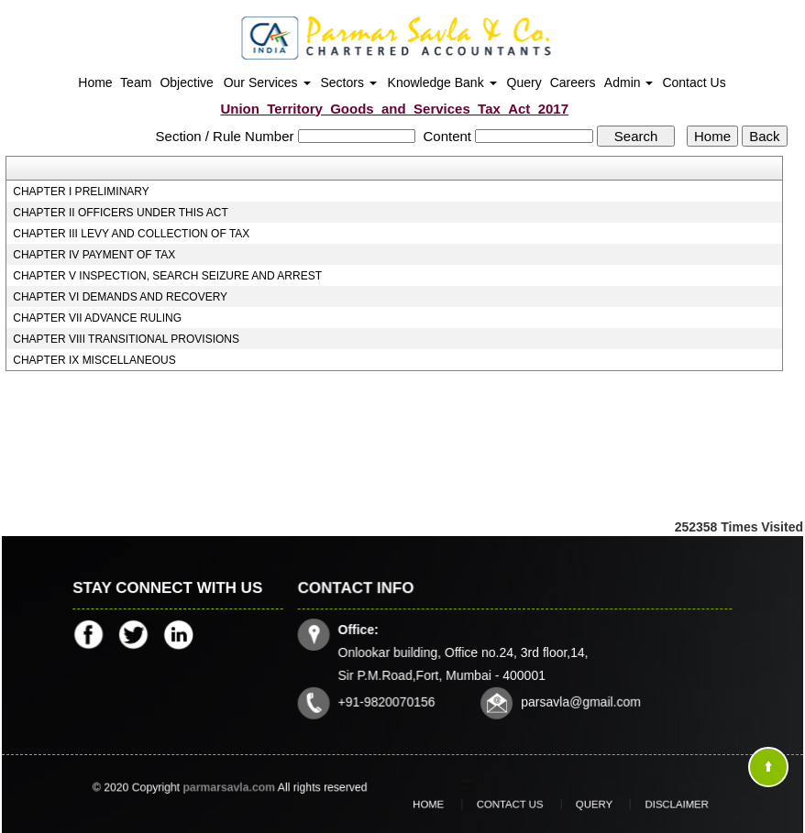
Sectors (349, 82)
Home (95, 82)
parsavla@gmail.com (578, 700)
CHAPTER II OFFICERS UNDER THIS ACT (120, 212)
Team (135, 82)
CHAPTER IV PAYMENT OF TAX (94, 254)
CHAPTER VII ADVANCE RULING (97, 318)
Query (524, 82)
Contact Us (693, 82)
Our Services (267, 82)
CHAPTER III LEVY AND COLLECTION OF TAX (131, 233)
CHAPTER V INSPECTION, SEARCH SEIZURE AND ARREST (167, 275)
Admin (629, 82)
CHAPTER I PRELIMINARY (81, 191)
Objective (186, 82)
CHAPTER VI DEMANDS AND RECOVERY (120, 296)
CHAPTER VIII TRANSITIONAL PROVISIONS (126, 339)
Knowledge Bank (442, 82)
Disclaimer (648, 803)
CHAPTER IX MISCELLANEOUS (94, 360)
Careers (573, 82)
